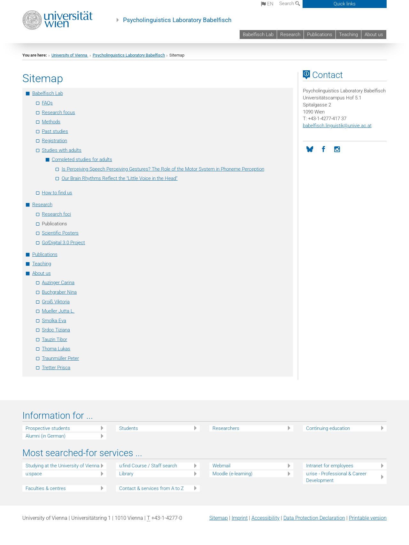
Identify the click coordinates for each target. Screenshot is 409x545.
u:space (34, 474)
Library (126, 474)
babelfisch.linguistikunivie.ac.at (337, 125)
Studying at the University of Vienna (62, 466)
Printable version (368, 518)
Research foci (56, 214)
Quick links (345, 4)
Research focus (58, 112)
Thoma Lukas (56, 349)
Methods (51, 122)
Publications (319, 34)
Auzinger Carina (58, 282)
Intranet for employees (329, 466)
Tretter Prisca (56, 367)
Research (290, 34)
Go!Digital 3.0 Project (63, 242)
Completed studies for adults (82, 159)
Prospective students (48, 428)
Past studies (55, 131)
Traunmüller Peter (60, 358)
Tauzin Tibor (54, 339)
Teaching (348, 34)
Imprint (240, 518)
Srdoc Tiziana (56, 330)
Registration (54, 141)
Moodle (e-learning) (232, 474)
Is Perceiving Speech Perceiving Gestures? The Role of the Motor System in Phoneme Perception (163, 169)
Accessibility (265, 518)
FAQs (47, 103)
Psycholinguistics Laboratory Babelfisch (177, 20)
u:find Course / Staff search (148, 466)
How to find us (57, 193)
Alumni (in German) (46, 436)
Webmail (221, 466)
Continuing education (328, 428)
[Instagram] (337, 149)
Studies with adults (61, 150)
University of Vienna (69, 55)
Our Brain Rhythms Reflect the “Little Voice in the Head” (120, 178)
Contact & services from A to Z (151, 488)
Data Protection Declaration (314, 518)
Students (128, 428)
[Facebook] (323, 149)
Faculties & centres (46, 488)
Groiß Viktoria (56, 302)
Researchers (225, 428)
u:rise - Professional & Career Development (336, 477)
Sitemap (218, 518)
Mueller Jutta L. (58, 311)
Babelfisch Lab (258, 34)
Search (289, 3)
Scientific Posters (60, 233)
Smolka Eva (54, 320)
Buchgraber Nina (59, 292)
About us (374, 34)
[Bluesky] (310, 149)
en (267, 4)
